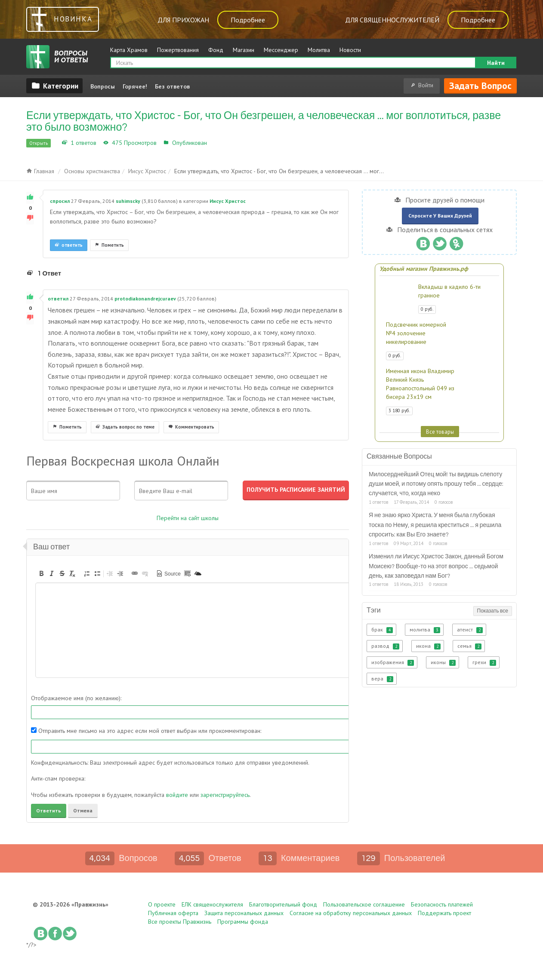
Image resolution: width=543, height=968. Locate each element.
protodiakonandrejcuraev (145, 298)
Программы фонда (242, 921)
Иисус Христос (230, 143)
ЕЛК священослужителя (212, 904)
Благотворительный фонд (283, 904)
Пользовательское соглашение (364, 904)
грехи (484, 662)
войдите (177, 795)
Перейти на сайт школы (188, 518)
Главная (40, 171)
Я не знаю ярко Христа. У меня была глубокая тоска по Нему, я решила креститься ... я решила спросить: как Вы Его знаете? (435, 525)
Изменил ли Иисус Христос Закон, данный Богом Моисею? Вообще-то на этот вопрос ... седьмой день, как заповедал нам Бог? (436, 566)
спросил (60, 201)
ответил (58, 298)
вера (382, 678)
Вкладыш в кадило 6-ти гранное (449, 291)
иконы (443, 662)
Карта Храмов (129, 50)
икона (428, 646)
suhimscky (128, 201)
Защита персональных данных (244, 913)
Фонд (215, 50)
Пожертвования (178, 50)
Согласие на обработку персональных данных (351, 913)
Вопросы (102, 86)
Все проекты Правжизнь (179, 921)
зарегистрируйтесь (225, 795)
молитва (425, 629)
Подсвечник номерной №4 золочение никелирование (416, 333)
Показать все (492, 611)
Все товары (440, 431)
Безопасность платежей (442, 904)
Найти (496, 63)
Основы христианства (92, 171)
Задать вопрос (480, 86)
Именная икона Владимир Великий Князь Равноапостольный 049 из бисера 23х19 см (420, 384)
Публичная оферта (173, 913)
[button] (41, 573)
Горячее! (135, 86)
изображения (392, 662)
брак (382, 629)
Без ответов (172, 86)
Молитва (319, 50)
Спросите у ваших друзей (440, 215)
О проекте (162, 904)
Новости (350, 50)
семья (469, 646)
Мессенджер (281, 50)
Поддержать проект (444, 913)
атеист (470, 629)
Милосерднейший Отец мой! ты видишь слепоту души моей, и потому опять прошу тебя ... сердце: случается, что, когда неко (436, 484)
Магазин (243, 50)
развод (385, 646)
